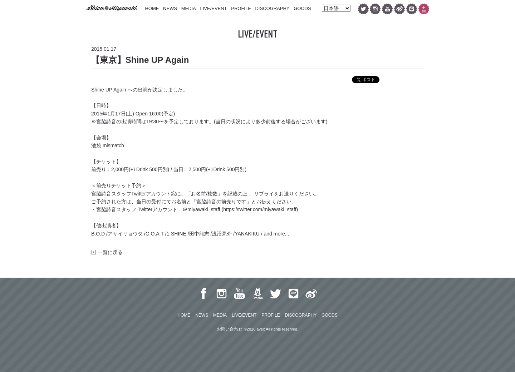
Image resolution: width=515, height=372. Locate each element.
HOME (152, 8)
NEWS (170, 8)
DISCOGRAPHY (272, 8)
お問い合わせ (229, 329)
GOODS (302, 8)
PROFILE (241, 8)
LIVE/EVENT (213, 8)
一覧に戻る (107, 252)
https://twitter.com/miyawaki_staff (259, 209)
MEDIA (188, 8)
